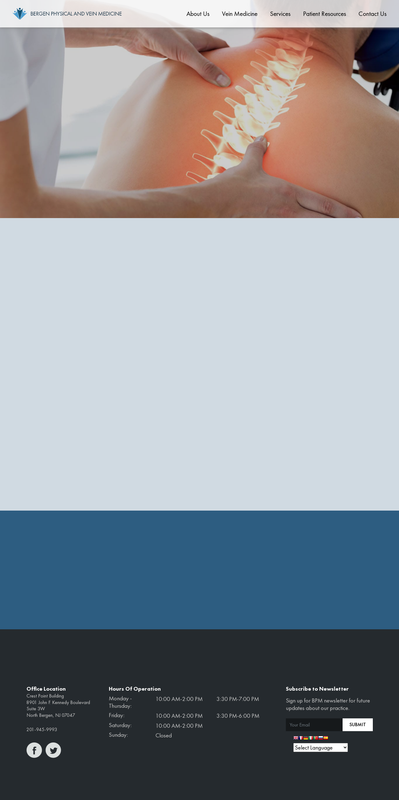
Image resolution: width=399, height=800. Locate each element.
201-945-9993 (41, 729)
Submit (357, 724)
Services (280, 13)
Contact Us (372, 13)
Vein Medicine (239, 13)
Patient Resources (324, 13)
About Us (197, 13)
